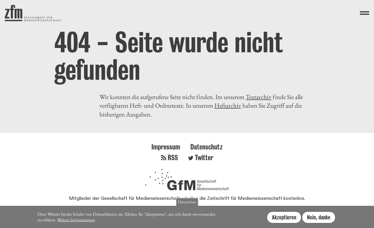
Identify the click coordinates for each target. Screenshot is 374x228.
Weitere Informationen (76, 221)
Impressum (165, 147)
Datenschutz (206, 147)
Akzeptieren (284, 218)
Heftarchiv (227, 105)
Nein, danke (318, 218)
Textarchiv (258, 97)
